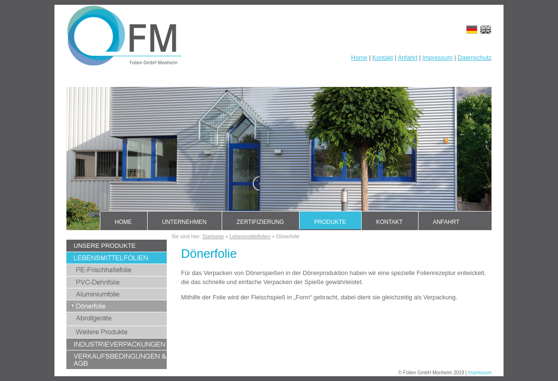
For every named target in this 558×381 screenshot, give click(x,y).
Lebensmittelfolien (249, 236)
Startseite (213, 236)
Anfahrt (407, 57)
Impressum (437, 57)
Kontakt (382, 57)
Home (359, 57)
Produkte (330, 222)
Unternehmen (184, 222)
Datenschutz (475, 57)
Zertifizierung (260, 222)
